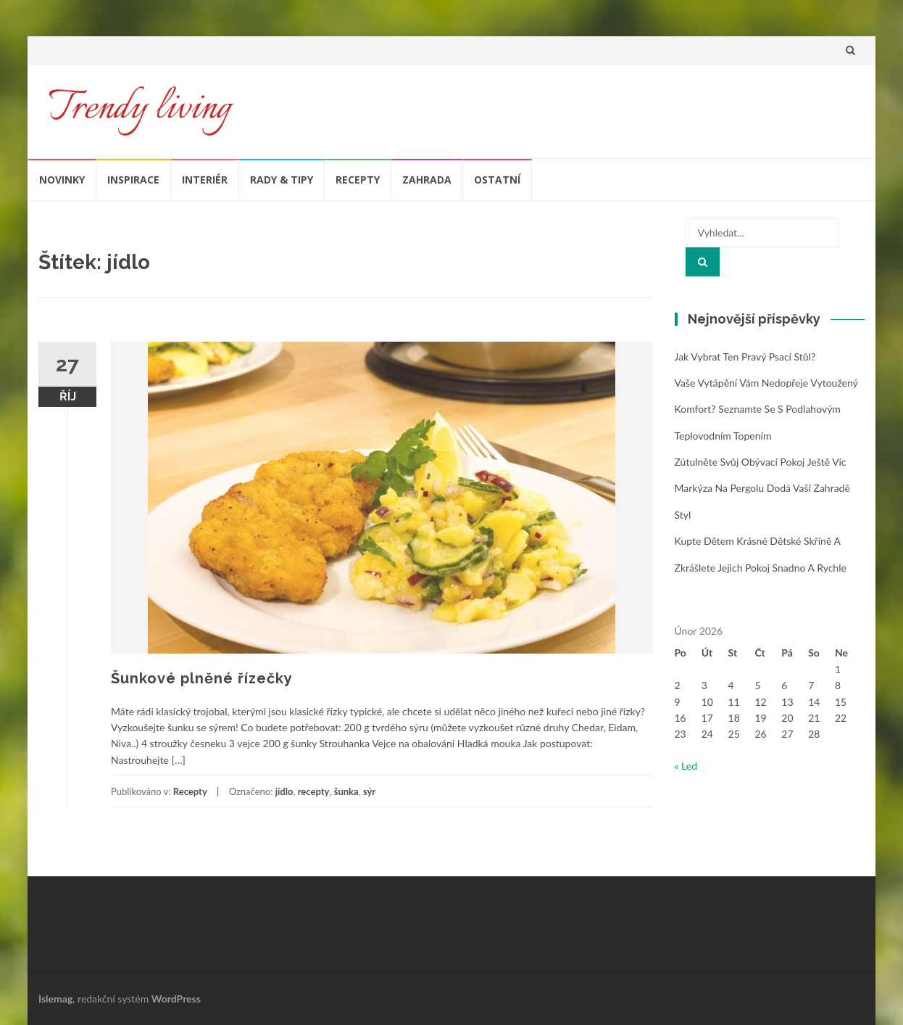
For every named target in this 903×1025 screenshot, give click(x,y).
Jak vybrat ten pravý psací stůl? (745, 356)
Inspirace (133, 179)
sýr (369, 791)
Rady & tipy (281, 179)
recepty (314, 791)
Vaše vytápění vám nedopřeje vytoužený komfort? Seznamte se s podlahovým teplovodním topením (766, 409)
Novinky (62, 179)
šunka (346, 791)
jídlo (284, 791)
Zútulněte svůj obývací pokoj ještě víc (760, 462)
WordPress (176, 998)
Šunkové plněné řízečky (202, 678)
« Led (686, 766)
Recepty (358, 179)
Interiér (205, 179)
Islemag (55, 998)
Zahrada (427, 179)
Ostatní (497, 179)
